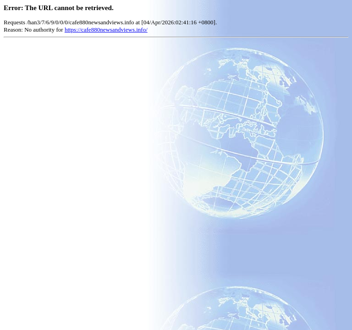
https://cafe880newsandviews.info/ (106, 29)
